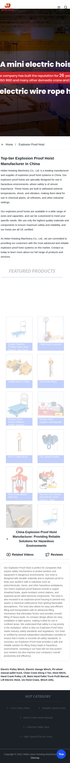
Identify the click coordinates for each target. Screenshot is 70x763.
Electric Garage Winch (38, 669)
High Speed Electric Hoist (38, 736)
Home (9, 144)
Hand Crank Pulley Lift (13, 676)
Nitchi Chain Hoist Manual (38, 717)
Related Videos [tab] (20, 555)
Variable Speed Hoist (54, 708)
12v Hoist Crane (30, 680)
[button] (59, 8)
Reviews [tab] (54, 555)
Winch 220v (47, 680)
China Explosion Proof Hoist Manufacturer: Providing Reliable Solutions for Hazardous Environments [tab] (33, 538)
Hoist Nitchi (59, 672)
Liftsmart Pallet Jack (38, 727)
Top (61, 753)
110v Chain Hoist (20, 708)
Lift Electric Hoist (10, 680)
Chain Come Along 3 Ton (37, 672)
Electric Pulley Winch (12, 669)
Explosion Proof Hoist (31, 144)
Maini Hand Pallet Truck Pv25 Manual (47, 676)
